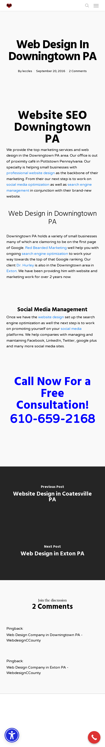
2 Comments (78, 71)
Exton (11, 271)
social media (71, 328)
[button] (96, 5)
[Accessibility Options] (12, 735)
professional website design (30, 173)
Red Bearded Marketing (46, 248)
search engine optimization (45, 253)
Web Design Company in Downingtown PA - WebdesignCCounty (44, 638)
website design (51, 317)
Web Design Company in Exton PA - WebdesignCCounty (37, 670)
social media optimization (28, 184)
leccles (27, 71)
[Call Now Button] (94, 737)
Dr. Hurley (25, 265)
